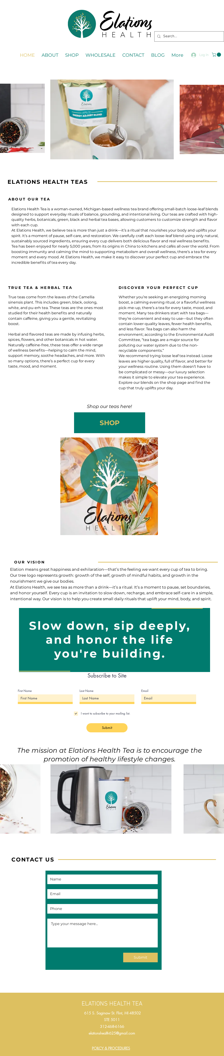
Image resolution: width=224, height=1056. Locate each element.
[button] (217, 55)
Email (144, 690)
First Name (25, 690)
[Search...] (188, 36)
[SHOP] (109, 422)
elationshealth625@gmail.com (112, 1033)
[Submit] (107, 727)
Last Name (86, 690)
